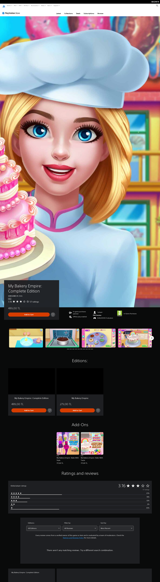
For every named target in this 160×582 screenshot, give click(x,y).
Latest (58, 11)
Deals (78, 11)
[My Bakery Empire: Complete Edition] (26, 336)
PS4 (20, 5)
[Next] (152, 336)
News (43, 5)
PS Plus (26, 5)
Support (56, 5)
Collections (68, 11)
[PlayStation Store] (12, 11)
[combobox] (43, 526)
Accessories (34, 5)
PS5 (15, 5)
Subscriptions (89, 11)
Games (9, 5)
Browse (100, 11)
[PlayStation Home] (4, 6)
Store (49, 5)
